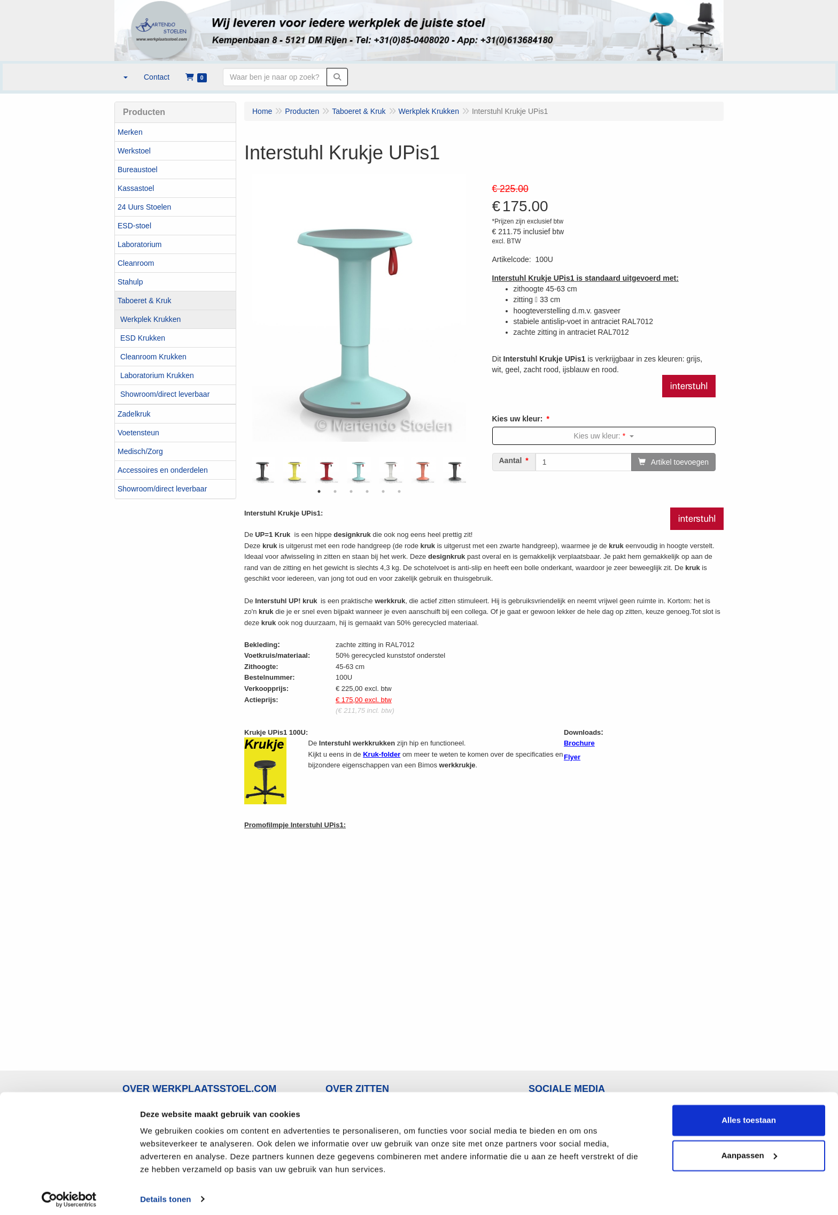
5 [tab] (383, 491)
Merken (130, 132)
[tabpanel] (359, 470)
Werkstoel (134, 151)
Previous (249, 470)
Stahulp (130, 282)
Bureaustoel (138, 169)
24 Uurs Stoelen (144, 207)
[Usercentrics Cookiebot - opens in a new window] (69, 1194)
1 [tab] (319, 491)
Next (468, 470)
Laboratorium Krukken (157, 375)
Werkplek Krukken (150, 319)
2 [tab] (335, 491)
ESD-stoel (134, 225)
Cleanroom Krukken (153, 356)
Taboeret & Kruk (144, 300)
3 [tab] (351, 491)
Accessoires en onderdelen (163, 470)
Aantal (510, 460)
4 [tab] (367, 491)
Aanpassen (749, 1150)
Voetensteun (138, 432)
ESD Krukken (142, 338)
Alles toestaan (748, 1115)
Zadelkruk (134, 414)
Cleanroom (136, 263)
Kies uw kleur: (517, 418)
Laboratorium (140, 244)
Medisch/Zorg (140, 451)
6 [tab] (399, 491)
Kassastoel (136, 188)
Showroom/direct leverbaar (165, 394)
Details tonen (165, 1193)
